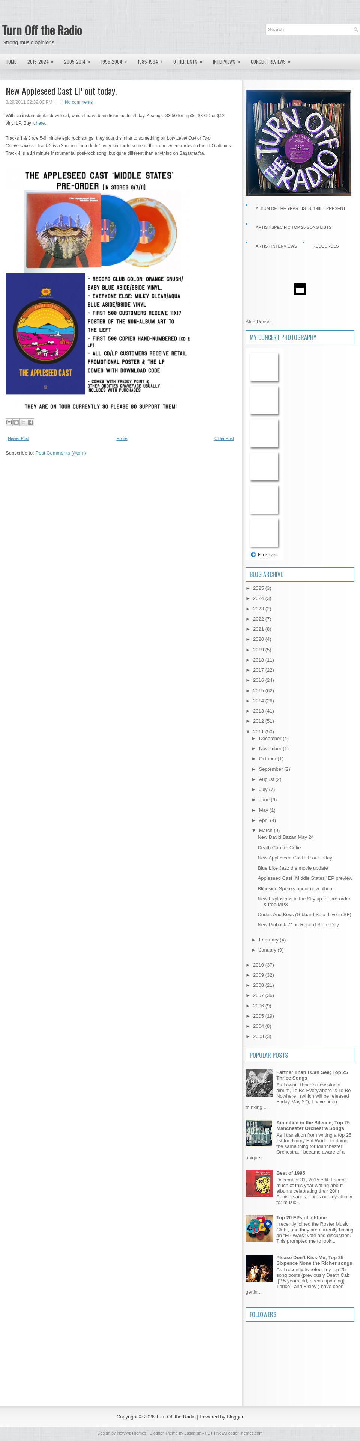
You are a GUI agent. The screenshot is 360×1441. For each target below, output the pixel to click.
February (269, 940)
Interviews (229, 59)
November (271, 748)
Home (11, 61)
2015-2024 (42, 59)
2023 (259, 609)
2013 (259, 711)
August (267, 779)
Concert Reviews (273, 59)
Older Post (224, 438)
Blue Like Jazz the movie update (293, 868)
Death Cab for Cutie (279, 847)
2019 (259, 650)
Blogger (235, 1417)
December (271, 738)
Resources (326, 246)
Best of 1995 (290, 1173)
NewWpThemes (131, 1433)
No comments (79, 102)
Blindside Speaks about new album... (298, 888)
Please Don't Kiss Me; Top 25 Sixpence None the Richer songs (314, 1260)
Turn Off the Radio (42, 30)
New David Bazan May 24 (286, 837)
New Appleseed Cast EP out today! (61, 90)
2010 (259, 965)
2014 (259, 701)
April (264, 820)
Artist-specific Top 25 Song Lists (294, 227)
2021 (259, 629)
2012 (259, 721)
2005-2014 (79, 59)
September (271, 769)
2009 (259, 975)
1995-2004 (116, 59)
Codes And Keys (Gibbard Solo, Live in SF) (304, 914)
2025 (259, 588)
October (268, 758)
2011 (259, 731)
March (266, 830)
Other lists (190, 59)
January (268, 950)
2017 (259, 670)
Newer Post (18, 438)
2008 (259, 985)
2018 (259, 660)
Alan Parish (258, 322)
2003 (259, 1036)
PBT (209, 1433)
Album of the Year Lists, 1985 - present (301, 208)
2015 (259, 690)
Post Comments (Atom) (61, 453)
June (265, 799)
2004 (259, 1026)
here (40, 123)
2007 (259, 995)
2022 (259, 619)
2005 (259, 1016)
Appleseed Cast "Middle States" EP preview (305, 878)
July (264, 789)
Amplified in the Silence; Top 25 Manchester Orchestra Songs (313, 1125)
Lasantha (192, 1433)
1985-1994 (153, 59)
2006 (259, 1006)
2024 (259, 598)
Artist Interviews (276, 246)
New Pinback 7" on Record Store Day (298, 924)
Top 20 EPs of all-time (301, 1217)
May (264, 810)
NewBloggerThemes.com (239, 1433)
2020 (259, 639)
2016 (259, 680)
